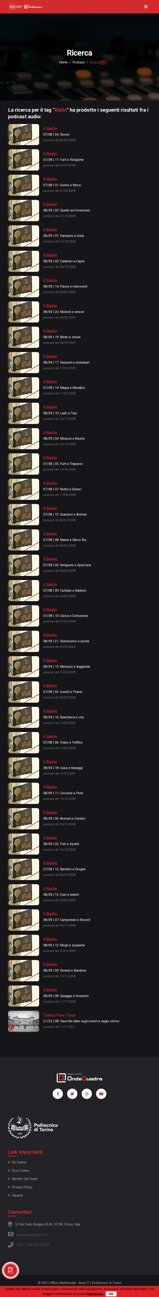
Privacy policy (20, 1187)
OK (111, 1294)
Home (63, 62)
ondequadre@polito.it (27, 1234)
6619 (46, 1245)
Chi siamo (17, 1162)
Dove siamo (18, 1171)
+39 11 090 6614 (28, 1245)
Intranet (15, 1195)
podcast (78, 62)
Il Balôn (50, 128)
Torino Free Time (59, 1015)
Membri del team (22, 1179)
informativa (95, 1294)
